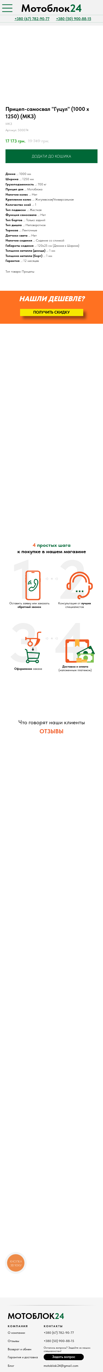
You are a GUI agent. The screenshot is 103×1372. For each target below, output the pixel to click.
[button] (51, 312)
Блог (11, 1366)
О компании (16, 1333)
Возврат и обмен (19, 1349)
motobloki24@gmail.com (61, 1366)
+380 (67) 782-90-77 (59, 1333)
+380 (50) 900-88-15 (59, 1341)
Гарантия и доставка (23, 1357)
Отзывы (13, 1341)
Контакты (53, 1326)
